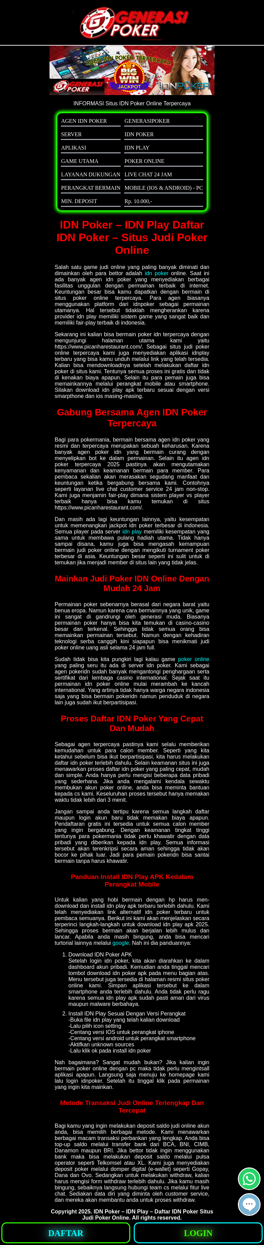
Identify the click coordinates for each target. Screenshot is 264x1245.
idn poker (156, 273)
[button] (249, 1204)
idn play (132, 532)
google (120, 943)
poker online (193, 659)
